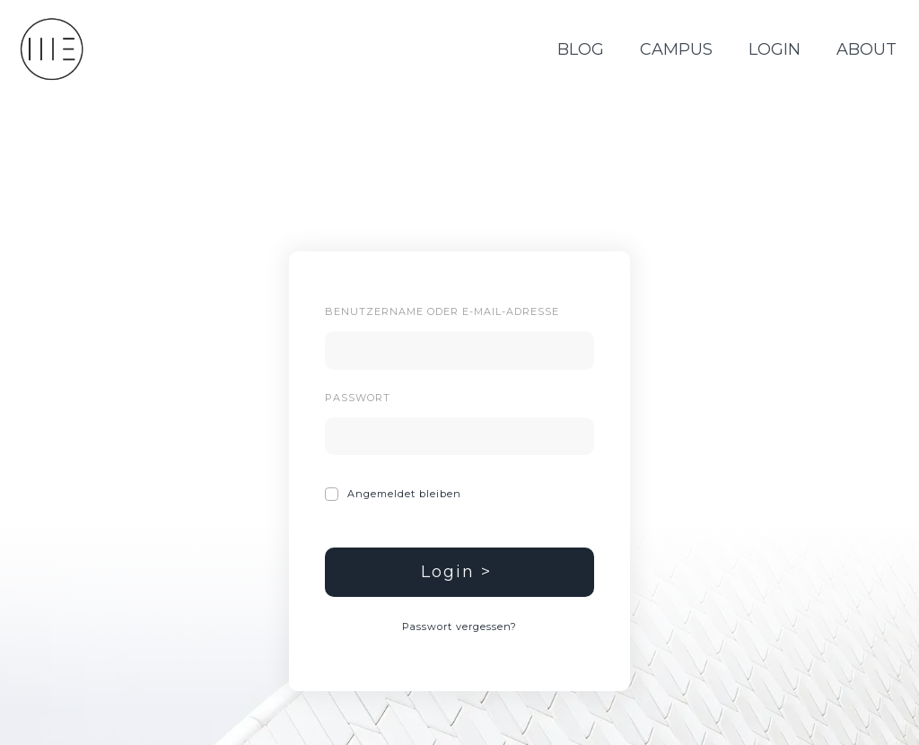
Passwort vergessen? (459, 626)
